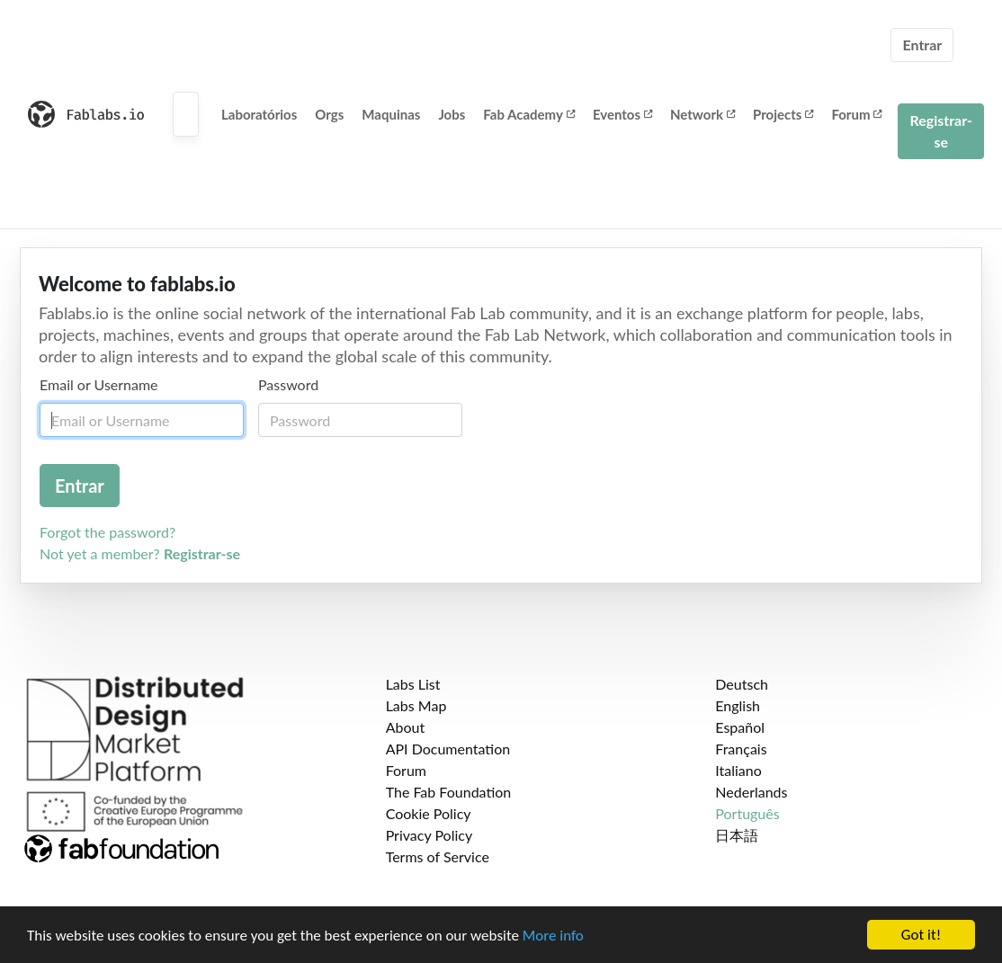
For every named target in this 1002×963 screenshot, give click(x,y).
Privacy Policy (429, 834)
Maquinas (391, 114)
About (405, 727)
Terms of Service (437, 856)
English (737, 705)
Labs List (413, 683)
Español (740, 727)
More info (553, 936)
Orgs (329, 114)
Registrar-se (940, 130)
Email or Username (99, 384)
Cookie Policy (428, 813)
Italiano (738, 770)
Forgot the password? (107, 531)
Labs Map (416, 705)
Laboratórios (259, 114)
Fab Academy (529, 114)
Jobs (451, 114)
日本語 (736, 834)
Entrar (922, 44)
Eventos (622, 114)
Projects (783, 114)
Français (740, 748)
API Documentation (448, 748)
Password (288, 384)
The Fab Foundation (449, 791)
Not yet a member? (140, 553)
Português (747, 813)
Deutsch (741, 683)
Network (702, 114)
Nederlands (751, 791)
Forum (856, 114)
